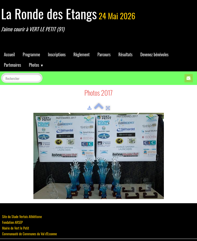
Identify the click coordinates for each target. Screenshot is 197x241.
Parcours (103, 54)
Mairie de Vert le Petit (15, 228)
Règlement (81, 54)
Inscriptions (57, 54)
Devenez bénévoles (154, 54)
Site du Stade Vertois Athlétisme (22, 216)
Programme (31, 54)
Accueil (9, 54)
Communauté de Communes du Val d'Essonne (29, 233)
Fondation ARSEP (12, 222)
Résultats (125, 54)
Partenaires (12, 65)
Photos (36, 65)
